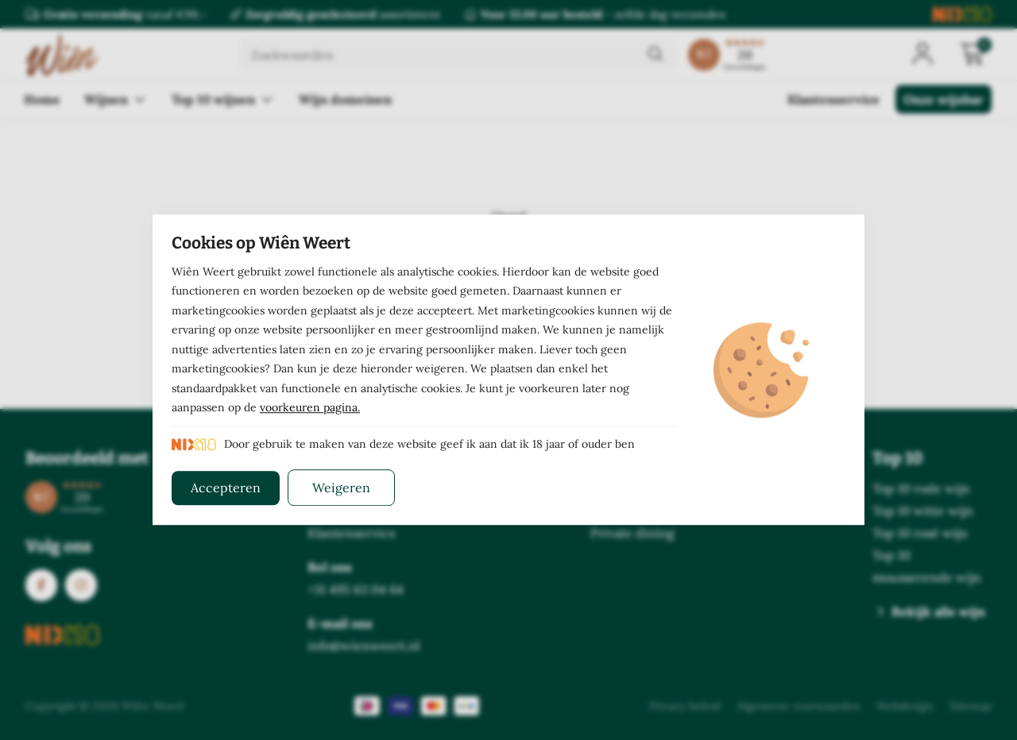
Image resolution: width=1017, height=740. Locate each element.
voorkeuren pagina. (310, 408)
